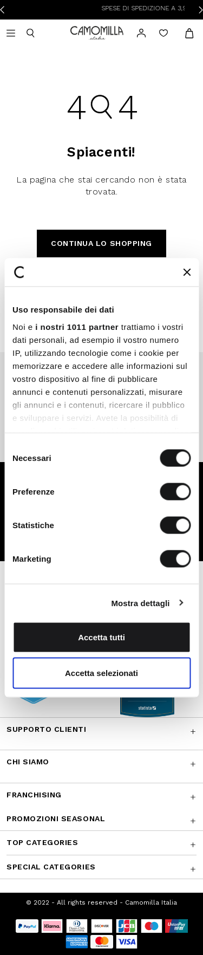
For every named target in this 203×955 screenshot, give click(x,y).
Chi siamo (27, 761)
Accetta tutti (101, 637)
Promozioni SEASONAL (55, 818)
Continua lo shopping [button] (101, 243)
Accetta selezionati (101, 672)
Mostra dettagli (140, 602)
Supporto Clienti (46, 729)
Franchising (34, 794)
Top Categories (42, 842)
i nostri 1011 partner (77, 326)
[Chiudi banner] (187, 272)
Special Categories (51, 866)
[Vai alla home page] (96, 32)
